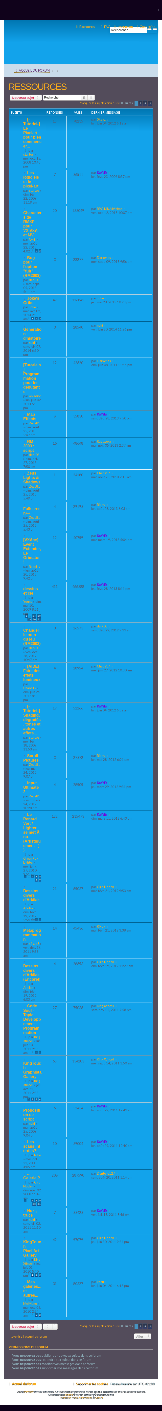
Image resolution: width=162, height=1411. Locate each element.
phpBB (69, 1394)
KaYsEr (102, 173)
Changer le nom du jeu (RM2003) (32, 637)
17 (34, 616)
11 (39, 1204)
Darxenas (104, 258)
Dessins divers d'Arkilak (31, 895)
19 (29, 619)
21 (39, 619)
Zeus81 (34, 423)
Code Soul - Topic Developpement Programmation (32, 1019)
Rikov (101, 505)
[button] (150, 103)
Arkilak (28, 908)
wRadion (35, 396)
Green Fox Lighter (30, 860)
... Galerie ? (31, 1175)
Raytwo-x (104, 441)
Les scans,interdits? (31, 1146)
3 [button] (145, 103)
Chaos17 (103, 473)
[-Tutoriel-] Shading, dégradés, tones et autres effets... (32, 719)
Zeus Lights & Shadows (31, 477)
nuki (32, 343)
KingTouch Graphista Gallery (32, 1070)
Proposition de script (31, 1114)
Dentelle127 (106, 1173)
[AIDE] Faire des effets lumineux (32, 673)
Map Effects (29, 416)
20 (34, 619)
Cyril (32, 239)
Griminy (34, 566)
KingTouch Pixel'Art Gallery (32, 1248)
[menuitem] (145, 26)
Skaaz (101, 119)
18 (39, 616)
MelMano (30, 1304)
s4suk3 (34, 944)
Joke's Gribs (31, 300)
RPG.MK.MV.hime (109, 209)
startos (28, 154)
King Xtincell (31, 1039)
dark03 (34, 280)
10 (34, 1204)
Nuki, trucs (30, 1213)
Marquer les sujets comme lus (99, 102)
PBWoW (28, 1391)
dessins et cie (30, 591)
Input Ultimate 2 (31, 787)
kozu (100, 1282)
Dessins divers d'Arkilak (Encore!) (31, 972)
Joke (32, 307)
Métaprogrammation (32, 934)
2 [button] (140, 103)
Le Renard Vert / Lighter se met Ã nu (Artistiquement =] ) (32, 832)
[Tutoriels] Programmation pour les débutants (32, 378)
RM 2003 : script (28, 446)
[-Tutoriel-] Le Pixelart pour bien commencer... (32, 132)
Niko (37, 1155)
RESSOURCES (38, 87)
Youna (27, 601)
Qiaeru (99, 1397)
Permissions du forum (28, 1347)
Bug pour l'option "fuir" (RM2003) (32, 267)
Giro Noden (105, 887)
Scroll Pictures (31, 758)
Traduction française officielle (75, 1397)
